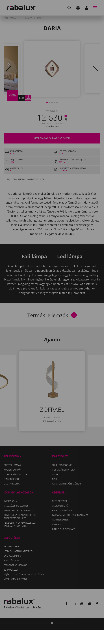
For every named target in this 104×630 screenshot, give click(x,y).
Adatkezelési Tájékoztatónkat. (57, 323)
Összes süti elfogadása (36, 341)
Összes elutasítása (63, 333)
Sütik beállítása (31, 333)
